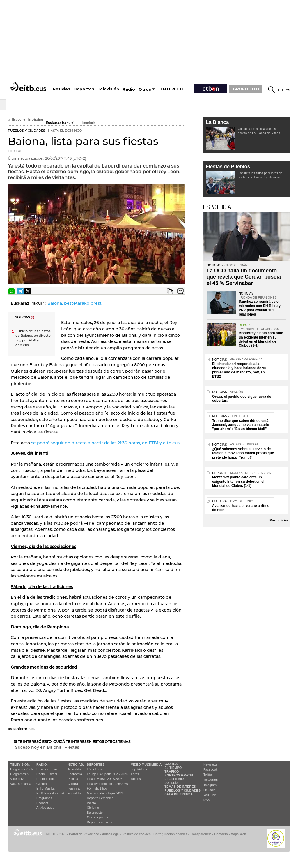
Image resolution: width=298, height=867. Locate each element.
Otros (145, 89)
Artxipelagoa (45, 807)
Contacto (221, 834)
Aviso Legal (111, 834)
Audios (136, 778)
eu (280, 90)
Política (73, 778)
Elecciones (174, 779)
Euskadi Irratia (46, 769)
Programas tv (19, 774)
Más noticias (278, 520)
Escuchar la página (25, 119)
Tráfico (171, 771)
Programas (44, 798)
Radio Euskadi (46, 774)
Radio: (42, 764)
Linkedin (209, 790)
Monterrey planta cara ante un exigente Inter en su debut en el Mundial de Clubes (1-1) (261, 339)
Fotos (135, 774)
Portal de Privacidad (84, 834)
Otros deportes (97, 817)
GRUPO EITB (246, 89)
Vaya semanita (20, 783)
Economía (75, 774)
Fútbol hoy (94, 769)
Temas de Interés (180, 786)
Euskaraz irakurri (60, 123)
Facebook (210, 769)
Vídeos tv (17, 778)
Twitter (208, 774)
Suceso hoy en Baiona (38, 747)
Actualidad (75, 769)
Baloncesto (95, 812)
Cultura (73, 783)
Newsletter (211, 764)
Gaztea (41, 783)
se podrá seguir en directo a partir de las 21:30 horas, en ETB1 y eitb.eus (105, 442)
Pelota (91, 803)
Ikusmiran (74, 788)
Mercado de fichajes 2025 (105, 793)
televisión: (20, 764)
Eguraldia (74, 793)
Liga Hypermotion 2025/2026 (107, 783)
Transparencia (200, 834)
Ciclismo (93, 807)
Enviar (180, 291)
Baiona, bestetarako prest (74, 303)
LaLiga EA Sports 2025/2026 (107, 774)
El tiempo (173, 767)
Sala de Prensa (178, 794)
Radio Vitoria (45, 778)
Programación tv (21, 769)
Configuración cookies (170, 834)
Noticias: (76, 764)
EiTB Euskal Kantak (50, 793)
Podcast (42, 803)
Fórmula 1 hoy (97, 788)
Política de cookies (136, 834)
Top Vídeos (139, 769)
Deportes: (96, 764)
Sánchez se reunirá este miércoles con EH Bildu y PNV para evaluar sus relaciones (260, 307)
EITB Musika (45, 788)
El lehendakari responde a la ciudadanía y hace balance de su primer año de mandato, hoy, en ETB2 (239, 370)
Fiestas (72, 747)
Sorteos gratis (178, 775)
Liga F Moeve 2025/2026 (105, 778)
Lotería (171, 783)
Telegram (210, 785)
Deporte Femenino (100, 798)
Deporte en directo (100, 822)
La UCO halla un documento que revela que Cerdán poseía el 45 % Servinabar (244, 277)
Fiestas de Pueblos (228, 166)
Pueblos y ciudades (182, 790)
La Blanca (217, 122)
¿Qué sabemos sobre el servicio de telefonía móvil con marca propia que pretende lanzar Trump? (243, 453)
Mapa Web (238, 834)
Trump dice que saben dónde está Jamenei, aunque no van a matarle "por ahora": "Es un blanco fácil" (240, 425)
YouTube (209, 795)
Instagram (210, 779)
